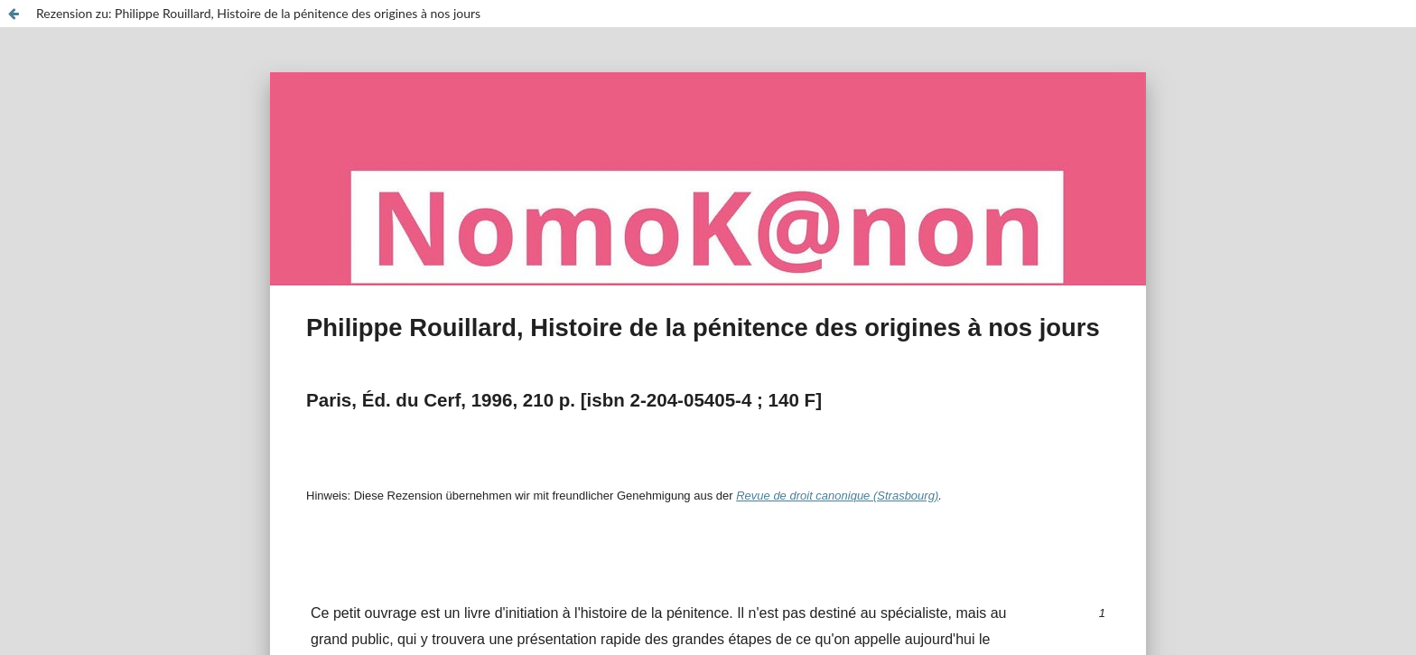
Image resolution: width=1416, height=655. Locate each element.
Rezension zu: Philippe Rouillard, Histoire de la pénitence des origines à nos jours (258, 13)
